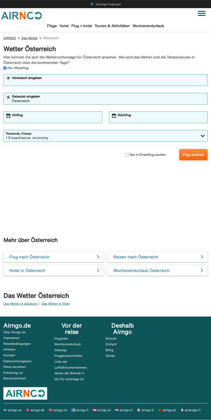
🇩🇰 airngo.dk (35, 410)
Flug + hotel (81, 26)
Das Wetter (29, 38)
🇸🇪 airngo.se (12, 410)
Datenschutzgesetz (17, 361)
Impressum (11, 338)
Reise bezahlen (14, 367)
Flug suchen (193, 155)
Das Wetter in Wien (56, 303)
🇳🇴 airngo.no (58, 410)
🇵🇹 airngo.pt (167, 410)
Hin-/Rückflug (15, 68)
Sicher (110, 356)
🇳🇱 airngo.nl (123, 410)
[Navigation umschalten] (202, 13)
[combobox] (108, 82)
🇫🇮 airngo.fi (80, 410)
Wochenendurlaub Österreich (141, 271)
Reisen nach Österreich (135, 257)
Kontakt (9, 355)
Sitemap (60, 350)
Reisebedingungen (17, 344)
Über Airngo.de (14, 332)
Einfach (111, 344)
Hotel (64, 26)
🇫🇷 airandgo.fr (190, 410)
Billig (109, 350)
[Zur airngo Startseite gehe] (21, 15)
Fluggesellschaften (68, 356)
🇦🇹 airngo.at (102, 410)
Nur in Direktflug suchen (146, 154)
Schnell (111, 338)
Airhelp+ (9, 349)
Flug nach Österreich (29, 257)
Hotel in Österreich (27, 271)
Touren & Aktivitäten (112, 26)
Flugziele (61, 338)
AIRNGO (9, 38)
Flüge (52, 26)
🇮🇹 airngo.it (145, 410)
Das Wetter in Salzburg (20, 303)
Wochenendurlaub (148, 26)
